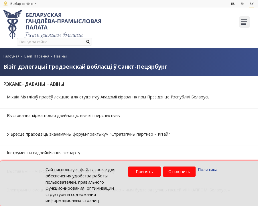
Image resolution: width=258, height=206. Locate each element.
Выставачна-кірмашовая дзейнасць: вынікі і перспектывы (64, 115)
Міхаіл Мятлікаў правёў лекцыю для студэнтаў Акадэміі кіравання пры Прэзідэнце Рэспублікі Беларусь (108, 97)
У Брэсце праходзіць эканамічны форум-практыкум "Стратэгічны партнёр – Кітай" (88, 134)
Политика (207, 169)
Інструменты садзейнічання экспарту (43, 152)
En (242, 3)
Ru (232, 3)
